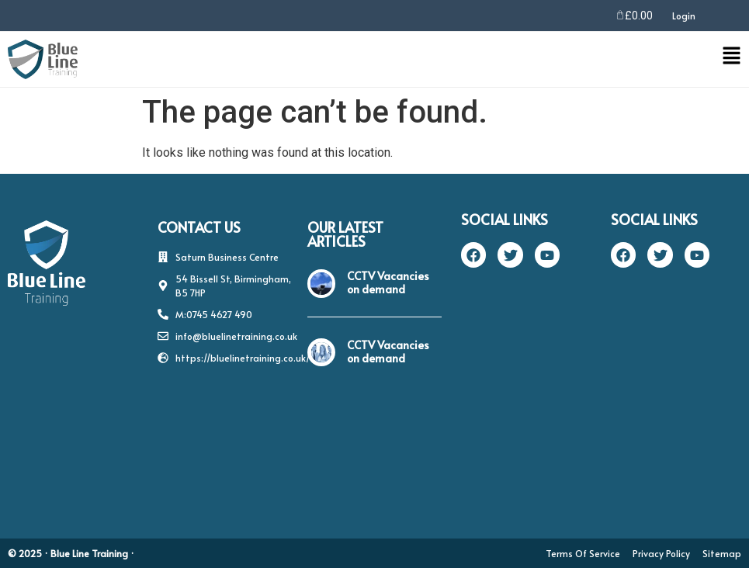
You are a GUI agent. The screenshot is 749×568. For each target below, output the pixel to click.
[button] (423, 59)
